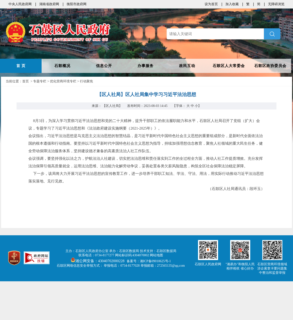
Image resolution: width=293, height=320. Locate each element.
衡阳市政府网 (76, 4)
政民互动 (187, 66)
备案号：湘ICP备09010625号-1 (149, 261)
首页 (25, 81)
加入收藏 (232, 4)
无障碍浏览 (276, 4)
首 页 (21, 66)
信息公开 (104, 66)
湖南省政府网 (49, 4)
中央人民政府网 (20, 4)
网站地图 (156, 255)
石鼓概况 (62, 66)
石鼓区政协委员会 (270, 66)
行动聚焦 (86, 81)
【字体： (187, 106)
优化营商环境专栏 (63, 81)
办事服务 (146, 66)
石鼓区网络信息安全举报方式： (80, 265)
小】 (198, 106)
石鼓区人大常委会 (229, 66)
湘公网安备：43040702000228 (98, 261)
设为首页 (211, 4)
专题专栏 (39, 81)
